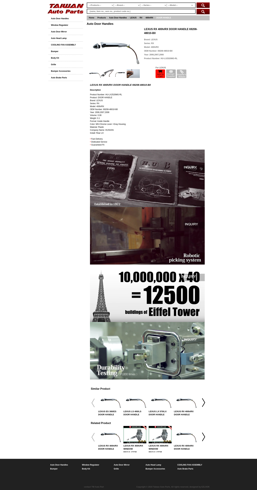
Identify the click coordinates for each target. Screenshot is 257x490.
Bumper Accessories (60, 71)
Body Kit (55, 58)
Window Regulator (59, 25)
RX (141, 18)
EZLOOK (205, 487)
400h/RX (149, 18)
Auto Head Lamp (59, 38)
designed (193, 487)
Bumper (54, 51)
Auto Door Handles (118, 18)
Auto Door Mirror (59, 32)
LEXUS (133, 18)
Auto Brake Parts (59, 78)
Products (101, 18)
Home (91, 18)
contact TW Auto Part (94, 487)
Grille (53, 64)
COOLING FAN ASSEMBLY (63, 45)
